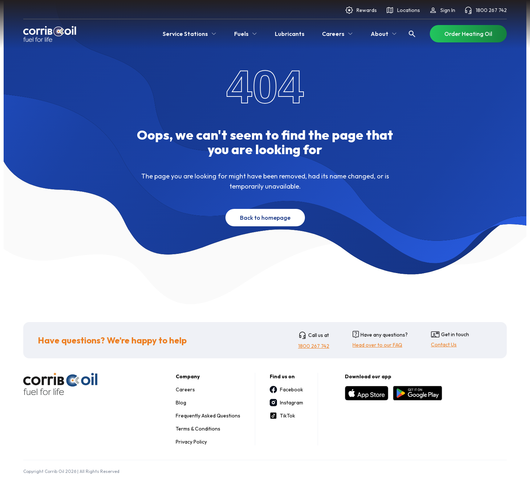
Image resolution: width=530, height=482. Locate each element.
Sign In (442, 10)
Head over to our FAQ (377, 345)
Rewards (361, 10)
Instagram (286, 402)
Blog (181, 402)
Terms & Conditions (198, 428)
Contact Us (444, 344)
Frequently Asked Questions (208, 415)
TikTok (282, 415)
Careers (185, 389)
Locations (403, 10)
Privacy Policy (191, 441)
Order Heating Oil (468, 33)
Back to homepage (265, 217)
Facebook (286, 389)
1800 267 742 (485, 10)
